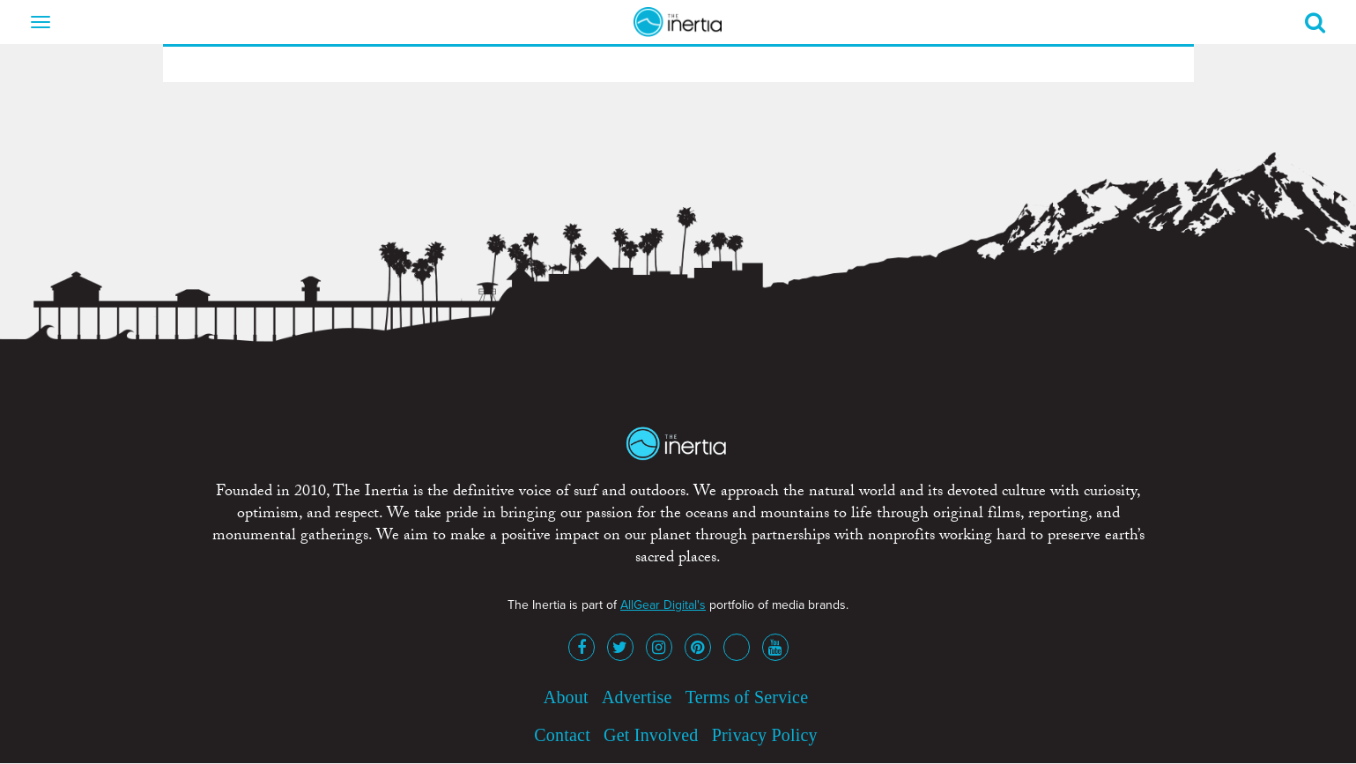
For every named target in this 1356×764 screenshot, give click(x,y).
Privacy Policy (765, 735)
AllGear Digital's (663, 604)
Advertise (637, 697)
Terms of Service (747, 697)
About (566, 697)
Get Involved (651, 735)
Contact (562, 735)
